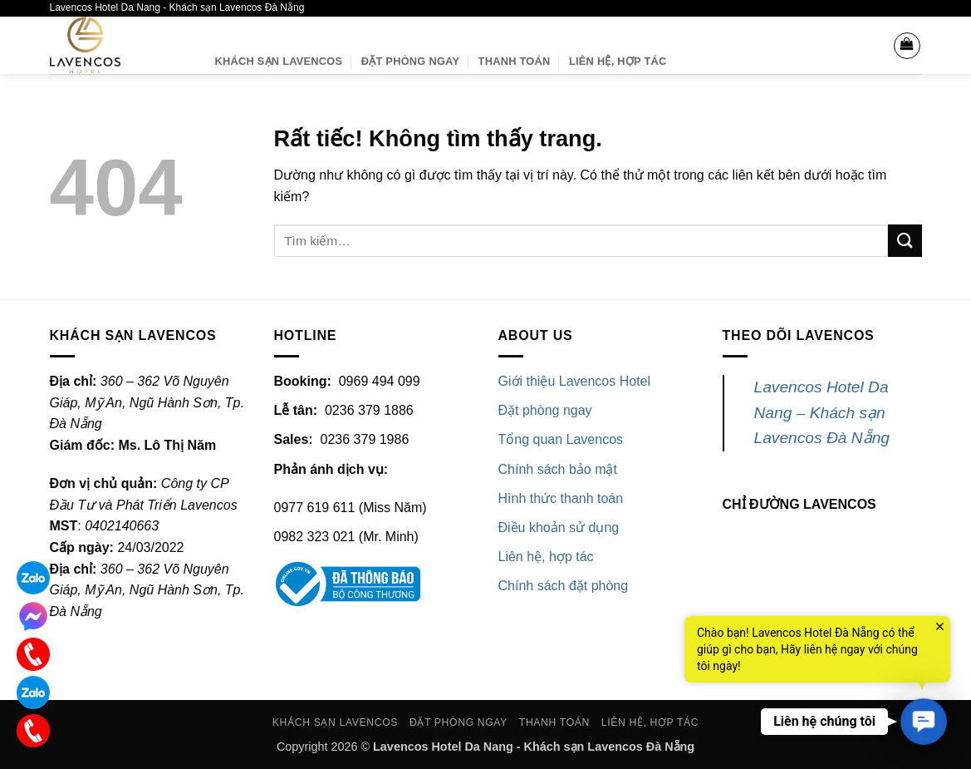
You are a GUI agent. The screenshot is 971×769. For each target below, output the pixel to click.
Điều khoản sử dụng (559, 527)
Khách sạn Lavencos (279, 61)
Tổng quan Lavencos (561, 439)
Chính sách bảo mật (557, 469)
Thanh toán (514, 61)
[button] (907, 45)
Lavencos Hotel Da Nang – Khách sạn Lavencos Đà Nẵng (822, 412)
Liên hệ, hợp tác (546, 557)
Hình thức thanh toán (561, 498)
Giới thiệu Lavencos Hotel (574, 381)
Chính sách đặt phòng (563, 586)
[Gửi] (904, 240)
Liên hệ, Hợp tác (618, 61)
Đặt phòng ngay (410, 61)
